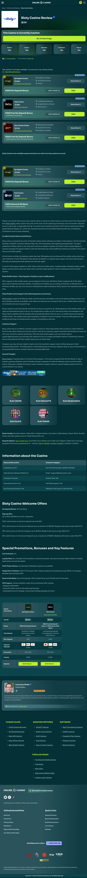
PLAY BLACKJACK (71, 401)
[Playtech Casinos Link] (71, 740)
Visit (76, 91)
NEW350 (59, 114)
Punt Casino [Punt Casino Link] (18, 193)
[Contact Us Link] (7, 819)
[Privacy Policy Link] (8, 822)
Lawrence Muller (10, 58)
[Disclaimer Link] (7, 826)
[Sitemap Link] (48, 829)
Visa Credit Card (22, 441)
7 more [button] (50, 647)
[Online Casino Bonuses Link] (16, 727)
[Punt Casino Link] (8, 195)
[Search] (84, 2)
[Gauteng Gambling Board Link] (44, 855)
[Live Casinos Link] (49, 826)
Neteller (47, 443)
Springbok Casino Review (22, 84)
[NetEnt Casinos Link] (71, 731)
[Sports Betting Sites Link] (52, 819)
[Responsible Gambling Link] (11, 829)
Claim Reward (28, 664)
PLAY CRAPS (15, 401)
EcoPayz (54, 443)
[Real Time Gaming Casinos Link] (71, 727)
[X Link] (9, 797)
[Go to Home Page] (44, 38)
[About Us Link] (7, 815)
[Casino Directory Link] (51, 815)
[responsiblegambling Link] (37, 855)
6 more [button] (28, 647)
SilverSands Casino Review (23, 131)
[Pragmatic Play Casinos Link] (71, 736)
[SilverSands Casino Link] (8, 128)
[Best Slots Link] (44, 768)
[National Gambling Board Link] (51, 855)
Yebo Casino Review (21, 107)
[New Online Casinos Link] (16, 740)
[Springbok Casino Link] (8, 81)
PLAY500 (59, 91)
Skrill (41, 443)
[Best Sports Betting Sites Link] (44, 773)
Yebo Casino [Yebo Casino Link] (19, 102)
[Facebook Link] (5, 797)
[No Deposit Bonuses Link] (16, 731)
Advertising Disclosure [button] (11, 72)
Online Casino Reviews (13, 8)
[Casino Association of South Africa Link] (59, 855)
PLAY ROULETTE (43, 401)
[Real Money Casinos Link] (52, 822)
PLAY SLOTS (15, 421)
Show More (76, 81)
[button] (2, 2)
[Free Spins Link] (44, 764)
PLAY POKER (43, 421)
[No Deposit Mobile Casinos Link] (44, 760)
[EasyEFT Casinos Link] (43, 727)
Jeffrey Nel (30, 58)
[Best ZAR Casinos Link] (16, 736)
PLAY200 (59, 205)
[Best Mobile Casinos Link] (16, 745)
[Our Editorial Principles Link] (11, 833)
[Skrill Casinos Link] (43, 736)
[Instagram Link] (13, 797)
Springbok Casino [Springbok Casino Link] (21, 78)
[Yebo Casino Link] (8, 104)
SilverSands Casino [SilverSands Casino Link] (21, 125)
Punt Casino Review (20, 198)
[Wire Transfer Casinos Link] (43, 745)
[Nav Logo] (41, 2)
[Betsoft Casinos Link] (71, 745)
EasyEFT (61, 443)
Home (3, 8)
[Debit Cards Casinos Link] (43, 731)
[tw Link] (16, 691)
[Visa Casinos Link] (43, 740)
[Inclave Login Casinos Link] (44, 777)
